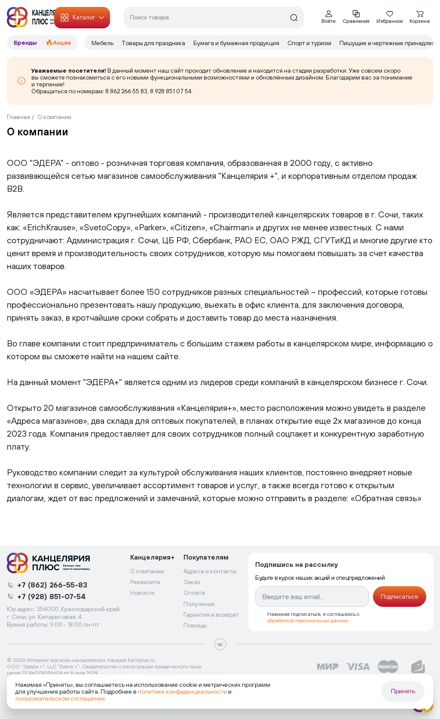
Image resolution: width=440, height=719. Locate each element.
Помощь (195, 625)
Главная (18, 116)
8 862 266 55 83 (126, 91)
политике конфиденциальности (182, 691)
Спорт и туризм (310, 43)
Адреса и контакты (209, 571)
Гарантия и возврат (211, 614)
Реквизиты (145, 581)
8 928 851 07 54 (171, 91)
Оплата (194, 592)
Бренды (26, 42)
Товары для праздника (154, 43)
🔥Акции (58, 42)
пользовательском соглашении (60, 698)
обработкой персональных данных (307, 621)
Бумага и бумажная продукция (237, 43)
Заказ (191, 581)
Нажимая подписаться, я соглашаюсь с (313, 617)
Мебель (103, 43)
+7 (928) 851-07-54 (51, 596)
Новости (142, 592)
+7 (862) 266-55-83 (52, 584)
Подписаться (399, 596)
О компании (54, 116)
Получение (199, 603)
